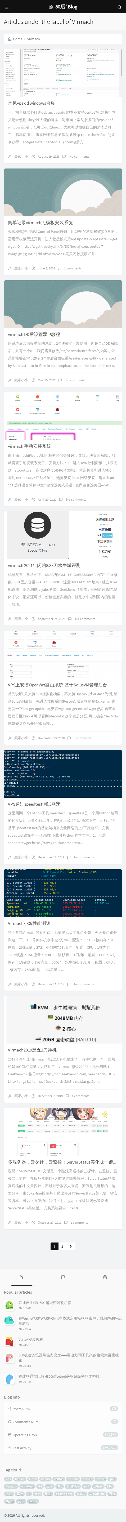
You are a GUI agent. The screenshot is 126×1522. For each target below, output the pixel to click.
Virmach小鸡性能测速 (29, 923)
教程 (9, 1494)
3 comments (82, 738)
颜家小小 (21, 156)
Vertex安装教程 (31, 1339)
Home (15, 39)
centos (58, 1479)
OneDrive (72, 1486)
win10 (81, 1494)
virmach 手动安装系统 (29, 446)
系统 (112, 1494)
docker (87, 1479)
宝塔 (49, 1486)
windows (27, 1486)
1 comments (73, 268)
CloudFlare (97, 1494)
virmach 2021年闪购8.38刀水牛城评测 (44, 565)
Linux (33, 1479)
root (37, 1494)
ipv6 (112, 1479)
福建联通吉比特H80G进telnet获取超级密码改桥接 (59, 1376)
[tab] (21, 1277)
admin (45, 1479)
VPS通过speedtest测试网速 (34, 804)
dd (40, 1486)
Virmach (11, 1486)
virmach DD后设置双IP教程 (34, 334)
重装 (20, 1494)
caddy (33, 1501)
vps (8, 1479)
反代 (21, 1501)
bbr (109, 1486)
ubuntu (73, 1479)
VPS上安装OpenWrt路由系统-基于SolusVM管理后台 (57, 685)
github (98, 1486)
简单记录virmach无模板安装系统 (40, 222)
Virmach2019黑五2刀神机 (32, 1050)
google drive (64, 1494)
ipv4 (86, 1486)
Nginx (10, 1501)
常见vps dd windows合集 (31, 103)
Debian (20, 1479)
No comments (79, 156)
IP (29, 1494)
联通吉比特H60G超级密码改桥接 (45, 1302)
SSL (59, 1486)
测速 (48, 1494)
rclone (100, 1479)
